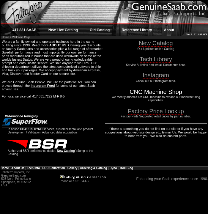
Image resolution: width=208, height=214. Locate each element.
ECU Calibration (53, 168)
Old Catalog (100, 30)
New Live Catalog (63, 30)
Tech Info (33, 168)
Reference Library (137, 30)
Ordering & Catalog (93, 168)
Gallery (72, 168)
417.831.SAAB (24, 30)
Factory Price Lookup (156, 111)
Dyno (113, 168)
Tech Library (156, 59)
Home (5, 37)
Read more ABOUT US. (49, 45)
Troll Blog (126, 168)
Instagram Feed (43, 85)
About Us (17, 168)
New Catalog (66, 150)
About (169, 30)
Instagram (156, 75)
